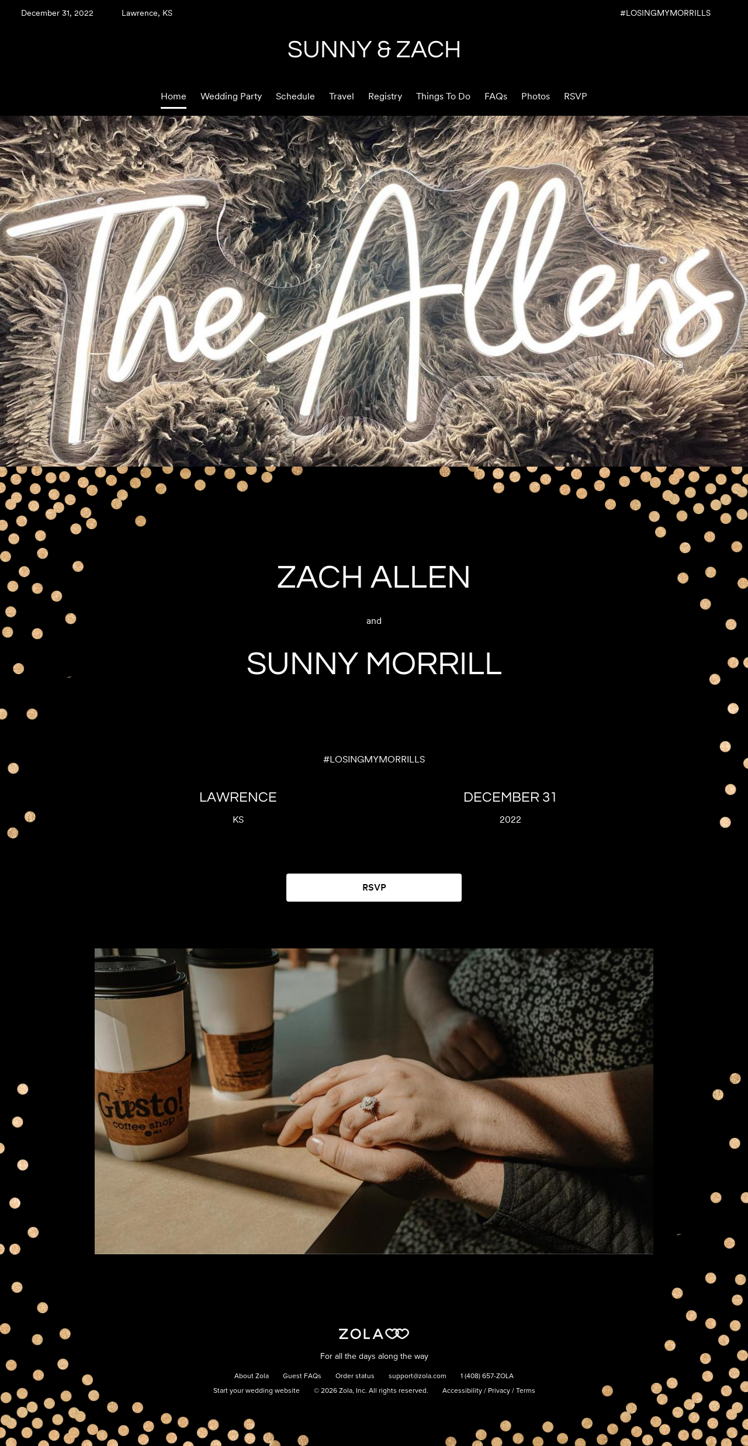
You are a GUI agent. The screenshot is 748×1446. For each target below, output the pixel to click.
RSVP (575, 96)
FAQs (495, 96)
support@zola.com (417, 1376)
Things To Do (443, 96)
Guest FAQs (302, 1376)
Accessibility (462, 1391)
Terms (525, 1391)
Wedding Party (231, 96)
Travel (341, 96)
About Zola (251, 1376)
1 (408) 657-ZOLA (487, 1376)
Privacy (499, 1391)
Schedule (295, 96)
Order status (355, 1376)
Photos (535, 96)
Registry (385, 96)
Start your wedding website (256, 1391)
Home (173, 96)
